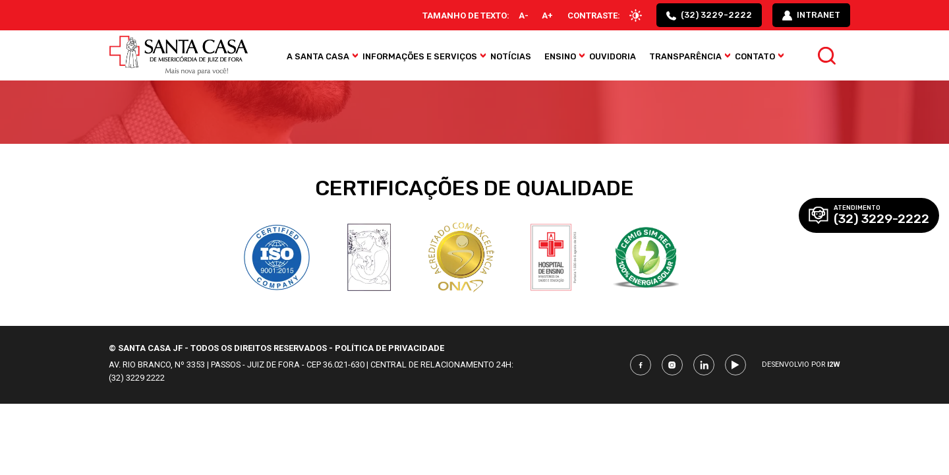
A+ (547, 15)
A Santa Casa (318, 56)
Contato (755, 56)
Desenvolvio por (801, 364)
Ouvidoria (612, 56)
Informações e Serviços (419, 56)
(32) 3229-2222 (709, 15)
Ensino (560, 56)
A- (524, 15)
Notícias (510, 56)
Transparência (685, 56)
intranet (811, 15)
